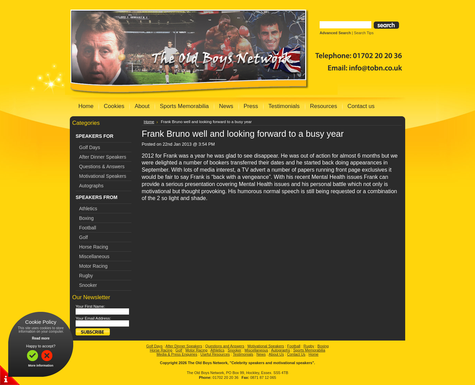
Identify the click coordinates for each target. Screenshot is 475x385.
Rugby (86, 275)
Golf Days (89, 147)
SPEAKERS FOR (94, 136)
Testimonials (243, 354)
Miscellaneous (94, 256)
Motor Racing (93, 266)
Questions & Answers (102, 166)
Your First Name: (90, 306)
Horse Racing (93, 247)
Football (87, 227)
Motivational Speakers (102, 176)
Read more (41, 338)
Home (149, 122)
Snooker (88, 285)
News (261, 354)
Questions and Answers (224, 346)
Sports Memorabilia (309, 350)
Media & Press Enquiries (176, 354)
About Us (276, 354)
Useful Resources (215, 354)
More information (40, 365)
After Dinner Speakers (102, 157)
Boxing (86, 218)
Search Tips (363, 33)
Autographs (91, 185)
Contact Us (296, 354)
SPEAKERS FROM (96, 197)
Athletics (88, 208)
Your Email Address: (93, 318)
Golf (83, 237)
